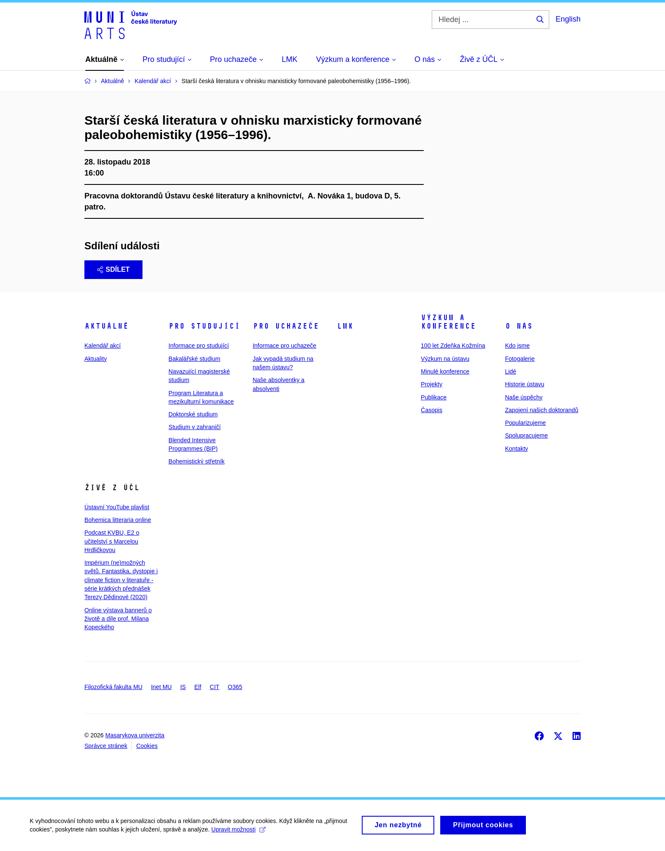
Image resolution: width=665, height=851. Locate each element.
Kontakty (516, 448)
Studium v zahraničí (194, 427)
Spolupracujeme (526, 435)
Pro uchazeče (286, 326)
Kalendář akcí (102, 345)
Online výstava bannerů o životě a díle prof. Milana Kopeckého (118, 619)
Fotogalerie (520, 358)
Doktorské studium (193, 414)
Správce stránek (105, 745)
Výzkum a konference (448, 322)
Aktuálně (106, 326)
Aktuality (95, 358)
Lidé (510, 371)
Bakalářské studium (194, 358)
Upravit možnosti (238, 832)
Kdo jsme (517, 345)
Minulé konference (445, 371)
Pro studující (204, 326)
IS (183, 687)
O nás (519, 326)
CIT (215, 687)
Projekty (431, 384)
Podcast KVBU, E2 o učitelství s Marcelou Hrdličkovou (111, 541)
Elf (197, 687)
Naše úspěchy (524, 397)
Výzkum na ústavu (445, 358)
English (568, 19)
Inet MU (161, 687)
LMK (345, 326)
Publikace (434, 397)
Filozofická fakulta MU (113, 687)
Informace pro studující (198, 345)
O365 (235, 687)
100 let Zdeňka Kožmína (453, 345)
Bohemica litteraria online (117, 519)
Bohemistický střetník (196, 461)
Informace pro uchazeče (284, 345)
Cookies (147, 745)
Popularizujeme (525, 422)
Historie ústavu (525, 384)
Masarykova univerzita (134, 735)
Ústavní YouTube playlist (116, 507)
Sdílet (113, 269)
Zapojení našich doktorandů (541, 410)
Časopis (431, 410)
